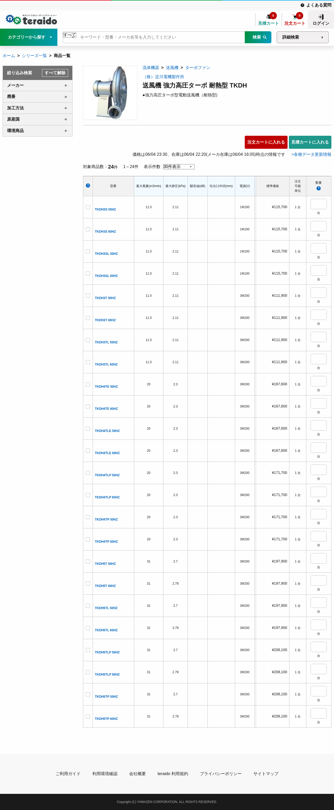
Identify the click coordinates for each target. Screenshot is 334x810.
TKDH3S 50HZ (105, 209)
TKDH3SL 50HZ (106, 254)
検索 (257, 37)
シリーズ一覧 (34, 55)
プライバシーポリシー (221, 773)
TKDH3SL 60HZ (106, 276)
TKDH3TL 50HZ (106, 342)
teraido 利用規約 (173, 773)
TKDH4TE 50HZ (106, 386)
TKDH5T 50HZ (105, 564)
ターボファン (197, 67)
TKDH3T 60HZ (105, 320)
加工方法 (15, 108)
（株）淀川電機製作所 (163, 77)
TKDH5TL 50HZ (106, 608)
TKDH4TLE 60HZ (107, 453)
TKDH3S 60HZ (105, 231)
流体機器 (150, 67)
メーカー (15, 85)
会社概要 (137, 773)
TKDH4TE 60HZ (106, 409)
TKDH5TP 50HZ (106, 696)
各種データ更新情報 (312, 154)
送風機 (172, 67)
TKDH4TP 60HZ (106, 541)
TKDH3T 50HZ (105, 298)
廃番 (11, 96)
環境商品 (15, 130)
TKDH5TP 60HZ (106, 719)
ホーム (9, 55)
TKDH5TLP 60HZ (107, 674)
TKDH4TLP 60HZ (107, 497)
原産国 (13, 119)
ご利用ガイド (68, 773)
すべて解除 (55, 73)
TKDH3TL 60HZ (106, 364)
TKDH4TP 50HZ (106, 519)
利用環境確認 (104, 773)
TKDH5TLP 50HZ (107, 652)
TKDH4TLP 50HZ (107, 475)
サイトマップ (265, 773)
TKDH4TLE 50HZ (107, 431)
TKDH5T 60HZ (105, 586)
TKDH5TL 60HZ (106, 630)
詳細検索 (290, 37)
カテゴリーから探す (26, 37)
